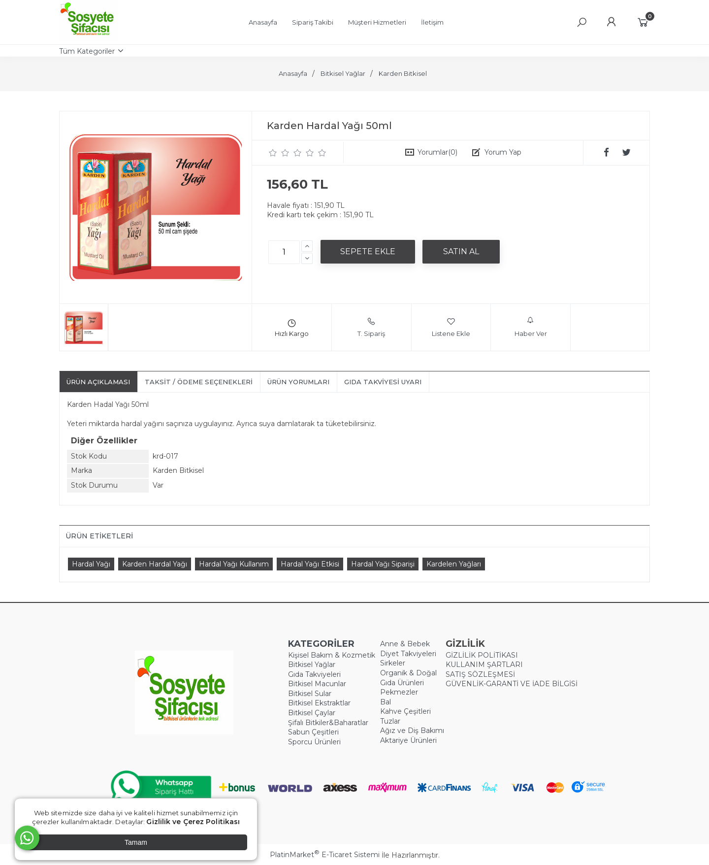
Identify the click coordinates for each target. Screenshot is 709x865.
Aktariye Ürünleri (408, 740)
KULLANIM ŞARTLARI (484, 664)
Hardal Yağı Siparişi (383, 564)
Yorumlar (437, 152)
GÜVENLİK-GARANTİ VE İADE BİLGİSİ (512, 683)
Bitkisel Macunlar (317, 683)
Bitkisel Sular (309, 693)
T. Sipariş (371, 327)
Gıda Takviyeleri (314, 674)
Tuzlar (390, 721)
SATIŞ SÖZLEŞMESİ (480, 674)
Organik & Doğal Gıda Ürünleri (408, 677)
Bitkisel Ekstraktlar (319, 703)
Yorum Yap (502, 152)
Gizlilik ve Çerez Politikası (193, 821)
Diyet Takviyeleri (408, 653)
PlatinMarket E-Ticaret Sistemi (325, 854)
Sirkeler (392, 663)
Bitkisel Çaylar (311, 712)
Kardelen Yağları (453, 564)
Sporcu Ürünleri (314, 741)
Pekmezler (399, 692)
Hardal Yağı (91, 564)
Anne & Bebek (405, 643)
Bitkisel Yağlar (311, 664)
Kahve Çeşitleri (405, 711)
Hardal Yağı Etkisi (310, 564)
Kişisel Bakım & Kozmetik (331, 655)
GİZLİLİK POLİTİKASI (482, 655)
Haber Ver (531, 327)
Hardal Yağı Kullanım (234, 564)
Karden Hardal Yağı (154, 564)
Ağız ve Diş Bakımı (412, 730)
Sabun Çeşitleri (313, 732)
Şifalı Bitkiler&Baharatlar (328, 722)
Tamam (136, 842)
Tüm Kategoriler (87, 51)
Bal (385, 702)
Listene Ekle (451, 327)
